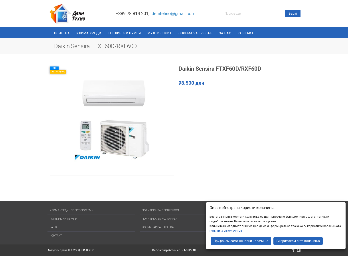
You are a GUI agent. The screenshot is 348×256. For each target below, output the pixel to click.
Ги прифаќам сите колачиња (298, 240)
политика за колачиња (226, 230)
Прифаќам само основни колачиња (241, 240)
